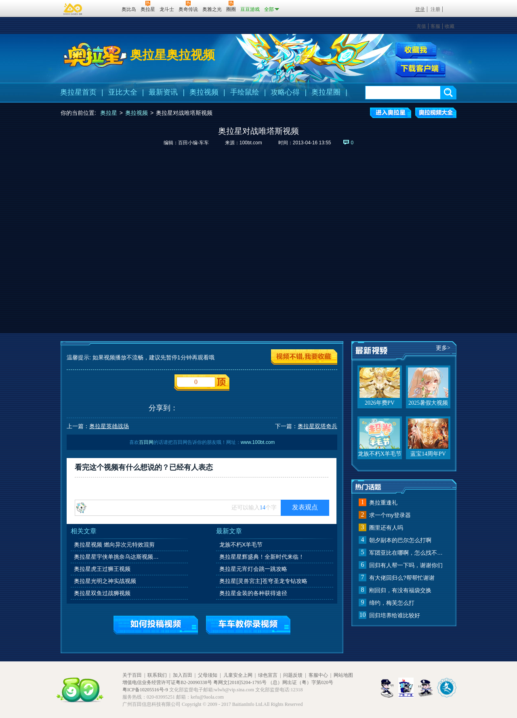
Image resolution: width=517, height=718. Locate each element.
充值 (421, 26)
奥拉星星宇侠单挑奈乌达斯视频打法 (119, 556)
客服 (435, 26)
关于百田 (132, 675)
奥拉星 (108, 113)
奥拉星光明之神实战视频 (105, 581)
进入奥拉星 (390, 113)
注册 (435, 9)
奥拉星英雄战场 (109, 426)
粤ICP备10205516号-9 (145, 690)
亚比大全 (122, 92)
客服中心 (318, 675)
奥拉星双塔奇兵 (317, 426)
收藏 (449, 26)
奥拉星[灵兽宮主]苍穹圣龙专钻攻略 (263, 581)
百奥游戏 (73, 9)
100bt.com (251, 143)
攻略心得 (285, 92)
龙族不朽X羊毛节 (241, 544)
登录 (420, 9)
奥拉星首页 (78, 92)
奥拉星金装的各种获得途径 (253, 593)
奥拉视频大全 (435, 113)
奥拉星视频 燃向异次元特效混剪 (114, 544)
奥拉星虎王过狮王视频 (102, 569)
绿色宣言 (267, 675)
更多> (443, 348)
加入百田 (182, 675)
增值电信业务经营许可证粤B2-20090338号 (167, 682)
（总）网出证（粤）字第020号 (300, 682)
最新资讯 (163, 92)
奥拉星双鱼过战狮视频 (102, 593)
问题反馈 (293, 675)
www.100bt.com (258, 442)
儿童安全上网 (237, 675)
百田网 (104, 8)
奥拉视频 (204, 92)
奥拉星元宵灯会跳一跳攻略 (253, 569)
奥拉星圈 (325, 92)
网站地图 (343, 675)
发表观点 (305, 507)
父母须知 (207, 675)
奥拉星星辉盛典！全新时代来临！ (261, 556)
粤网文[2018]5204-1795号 (240, 682)
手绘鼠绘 (244, 92)
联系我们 (157, 675)
